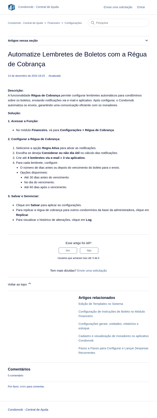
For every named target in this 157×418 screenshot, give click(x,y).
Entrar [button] (141, 7)
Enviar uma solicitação (118, 7)
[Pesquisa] (118, 23)
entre (23, 386)
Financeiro (54, 22)
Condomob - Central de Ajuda (25, 22)
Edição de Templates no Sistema (100, 303)
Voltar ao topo (20, 283)
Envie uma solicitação (92, 270)
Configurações (73, 22)
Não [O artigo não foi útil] (89, 250)
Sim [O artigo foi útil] (68, 250)
